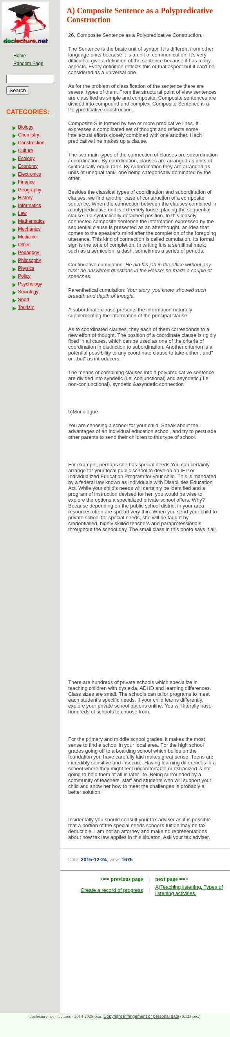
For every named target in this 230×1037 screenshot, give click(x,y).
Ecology (26, 158)
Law (22, 213)
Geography (29, 190)
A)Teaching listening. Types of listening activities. (189, 890)
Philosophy (29, 260)
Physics (26, 268)
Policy (24, 276)
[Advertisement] (145, 601)
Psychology (30, 284)
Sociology (28, 292)
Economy (28, 166)
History (25, 197)
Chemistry (28, 135)
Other (24, 244)
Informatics (29, 205)
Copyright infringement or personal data (141, 1016)
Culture (25, 150)
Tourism (26, 307)
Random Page (28, 63)
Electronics (29, 174)
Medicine (27, 237)
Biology (25, 127)
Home (19, 55)
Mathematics (31, 221)
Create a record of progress (112, 890)
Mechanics (29, 229)
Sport (23, 299)
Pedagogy (28, 252)
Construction (31, 143)
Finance (26, 182)
